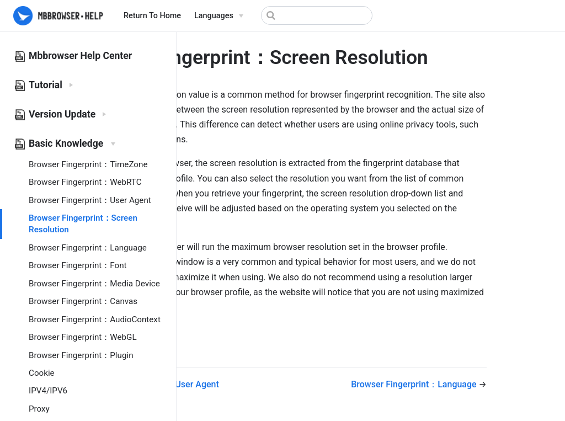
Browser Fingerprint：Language (88, 248)
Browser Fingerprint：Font (78, 265)
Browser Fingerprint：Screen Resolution (83, 224)
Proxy (39, 409)
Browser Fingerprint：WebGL (83, 337)
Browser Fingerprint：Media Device (94, 284)
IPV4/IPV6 (48, 391)
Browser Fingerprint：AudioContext (95, 319)
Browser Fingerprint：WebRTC (85, 182)
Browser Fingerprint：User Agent (90, 200)
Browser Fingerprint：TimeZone (88, 164)
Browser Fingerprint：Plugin (81, 355)
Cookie (42, 373)
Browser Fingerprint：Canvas (83, 301)
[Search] (316, 15)
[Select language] (218, 16)
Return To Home (152, 15)
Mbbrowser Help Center (80, 55)
